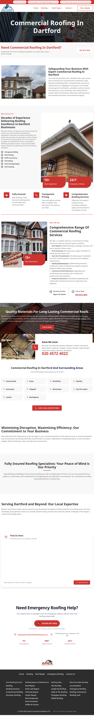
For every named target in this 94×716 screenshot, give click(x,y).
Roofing (45, 8)
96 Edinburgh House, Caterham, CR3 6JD (76, 2)
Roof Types (57, 8)
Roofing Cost (75, 696)
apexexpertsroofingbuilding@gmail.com (43, 2)
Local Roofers (75, 686)
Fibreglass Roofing (58, 696)
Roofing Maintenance (60, 263)
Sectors (70, 8)
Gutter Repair (30, 696)
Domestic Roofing (13, 696)
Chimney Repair (31, 693)
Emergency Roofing (55, 675)
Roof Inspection (31, 699)
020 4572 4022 (20, 2)
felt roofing (82, 319)
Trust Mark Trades (71, 712)
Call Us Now (47, 328)
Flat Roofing (56, 686)
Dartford (65, 85)
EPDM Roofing (57, 699)
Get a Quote (85, 8)
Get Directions (82, 583)
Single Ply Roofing (58, 690)
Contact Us (70, 675)
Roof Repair (40, 675)
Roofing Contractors (78, 693)
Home (36, 9)
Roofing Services (13, 690)
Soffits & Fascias (32, 705)
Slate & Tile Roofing (59, 693)
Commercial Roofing (14, 693)
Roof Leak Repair (32, 690)
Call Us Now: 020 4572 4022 (47, 409)
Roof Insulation (31, 702)
